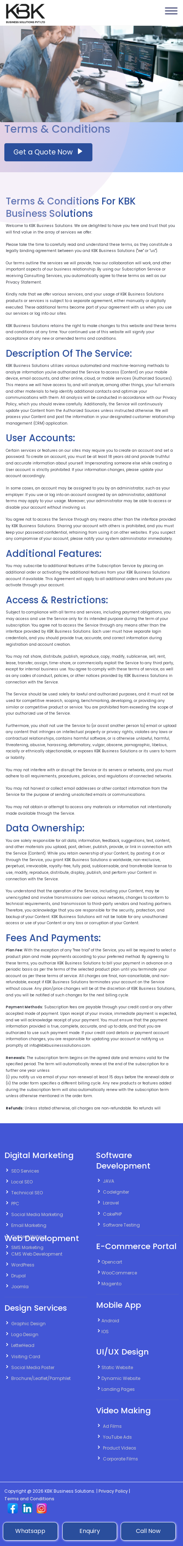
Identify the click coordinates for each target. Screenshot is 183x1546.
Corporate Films (120, 1459)
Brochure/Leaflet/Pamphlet (41, 1378)
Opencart (111, 1262)
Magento (111, 1284)
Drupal (18, 1276)
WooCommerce (119, 1273)
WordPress (22, 1265)
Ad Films (112, 1426)
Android (110, 1321)
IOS (105, 1331)
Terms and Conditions (29, 1499)
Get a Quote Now (48, 152)
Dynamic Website (120, 1378)
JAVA (108, 1181)
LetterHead (22, 1345)
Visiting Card (25, 1356)
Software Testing (121, 1225)
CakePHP (112, 1214)
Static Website (117, 1367)
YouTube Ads (117, 1437)
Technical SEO (27, 1193)
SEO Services (25, 1171)
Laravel (111, 1203)
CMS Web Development (36, 1254)
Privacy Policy (113, 1491)
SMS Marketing (27, 1247)
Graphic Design (28, 1323)
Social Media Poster (32, 1367)
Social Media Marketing (37, 1214)
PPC (15, 1203)
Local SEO (22, 1182)
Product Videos (119, 1448)
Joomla (20, 1286)
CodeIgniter (116, 1192)
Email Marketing (28, 1225)
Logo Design (24, 1334)
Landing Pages (118, 1389)
